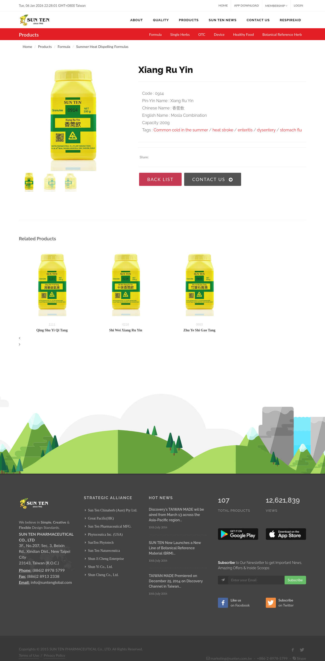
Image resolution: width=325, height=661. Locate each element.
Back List (160, 179)
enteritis (245, 130)
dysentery (266, 130)
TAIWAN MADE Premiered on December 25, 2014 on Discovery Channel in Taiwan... (176, 581)
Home (223, 5)
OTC (201, 34)
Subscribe (295, 580)
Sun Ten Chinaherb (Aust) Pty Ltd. (112, 510)
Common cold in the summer (181, 130)
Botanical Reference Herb (282, 34)
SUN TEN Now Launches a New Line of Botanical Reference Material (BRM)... (175, 548)
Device (219, 34)
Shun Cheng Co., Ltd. (103, 575)
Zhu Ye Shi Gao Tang (199, 330)
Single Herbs (180, 34)
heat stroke (222, 130)
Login (298, 5)
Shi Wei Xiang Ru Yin (125, 330)
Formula (155, 34)
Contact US (212, 179)
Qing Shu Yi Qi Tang (52, 330)
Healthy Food (243, 34)
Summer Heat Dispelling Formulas (102, 46)
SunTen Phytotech (101, 542)
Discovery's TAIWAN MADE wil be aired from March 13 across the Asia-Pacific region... (176, 514)
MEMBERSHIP (276, 5)
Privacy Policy (54, 655)
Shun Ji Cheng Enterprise (106, 559)
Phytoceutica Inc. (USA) (105, 534)
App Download (246, 5)
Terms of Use (29, 655)
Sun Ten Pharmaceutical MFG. (110, 526)
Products (45, 46)
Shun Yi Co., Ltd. (100, 567)
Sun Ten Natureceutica (104, 551)
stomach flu (291, 130)
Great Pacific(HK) (101, 518)
